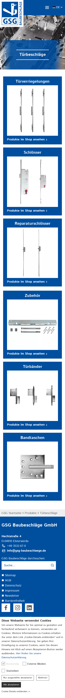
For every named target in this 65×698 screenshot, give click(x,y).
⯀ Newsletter (10, 596)
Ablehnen (42, 677)
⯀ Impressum (10, 590)
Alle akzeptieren (11, 684)
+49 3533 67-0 (16, 546)
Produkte (31, 513)
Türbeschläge (48, 513)
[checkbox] (3, 663)
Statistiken (12, 671)
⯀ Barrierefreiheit (13, 601)
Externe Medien (36, 664)
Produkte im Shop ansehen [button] (27, 139)
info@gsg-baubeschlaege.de (26, 551)
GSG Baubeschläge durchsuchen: (23, 558)
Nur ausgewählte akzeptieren (17, 677)
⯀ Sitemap (9, 575)
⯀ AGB (6, 580)
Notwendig (12, 664)
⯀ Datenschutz (11, 585)
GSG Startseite (11, 513)
